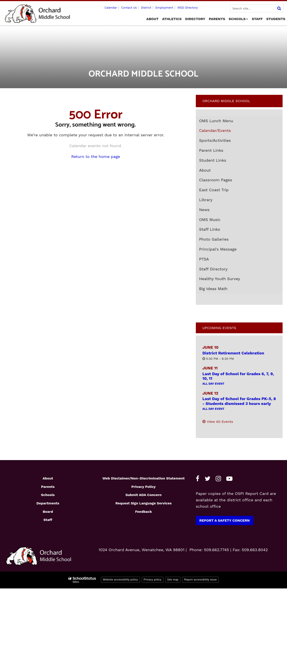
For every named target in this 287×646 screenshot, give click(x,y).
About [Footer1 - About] (48, 478)
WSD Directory (187, 7)
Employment (164, 7)
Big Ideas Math (213, 288)
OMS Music (218, 220)
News (204, 209)
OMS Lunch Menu (224, 122)
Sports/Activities (215, 140)
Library (206, 199)
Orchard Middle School (226, 101)
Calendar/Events (215, 130)
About (205, 170)
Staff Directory (213, 269)
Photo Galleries (214, 239)
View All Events (220, 421)
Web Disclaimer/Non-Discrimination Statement (143, 478)
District (146, 7)
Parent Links (211, 150)
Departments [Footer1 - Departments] (47, 503)
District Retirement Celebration (233, 353)
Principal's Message (218, 249)
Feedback (143, 511)
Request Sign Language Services (143, 503)
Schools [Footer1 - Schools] (48, 495)
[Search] (279, 8)
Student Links (212, 160)
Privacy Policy (143, 487)
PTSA (204, 259)
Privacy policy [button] (152, 579)
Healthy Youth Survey (219, 278)
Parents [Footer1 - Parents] (48, 487)
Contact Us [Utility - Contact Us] (129, 7)
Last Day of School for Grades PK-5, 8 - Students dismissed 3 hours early (239, 401)
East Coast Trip (222, 191)
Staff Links (209, 229)
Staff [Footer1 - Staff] (47, 520)
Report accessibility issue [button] (200, 579)
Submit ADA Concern (143, 495)
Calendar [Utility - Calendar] (110, 7)
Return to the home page (95, 156)
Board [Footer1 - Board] (48, 511)
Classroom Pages (215, 180)
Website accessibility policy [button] (120, 579)
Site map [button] (172, 579)
